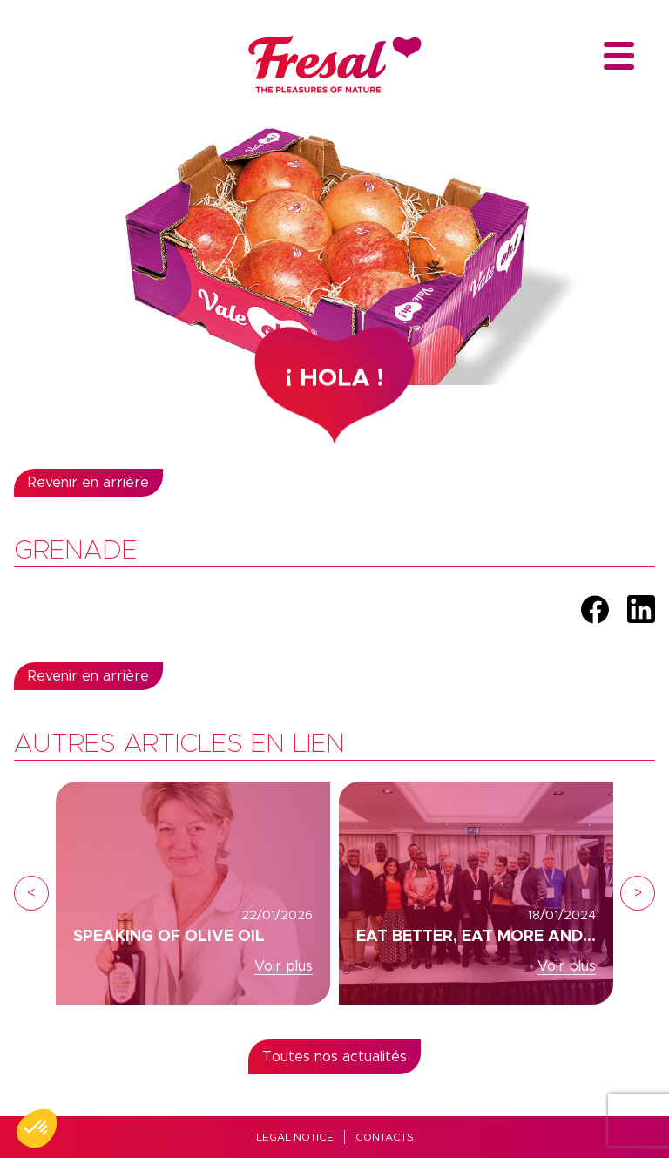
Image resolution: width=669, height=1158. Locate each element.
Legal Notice (295, 1137)
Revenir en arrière (88, 483)
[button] (36, 1128)
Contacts (384, 1137)
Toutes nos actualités (334, 1057)
